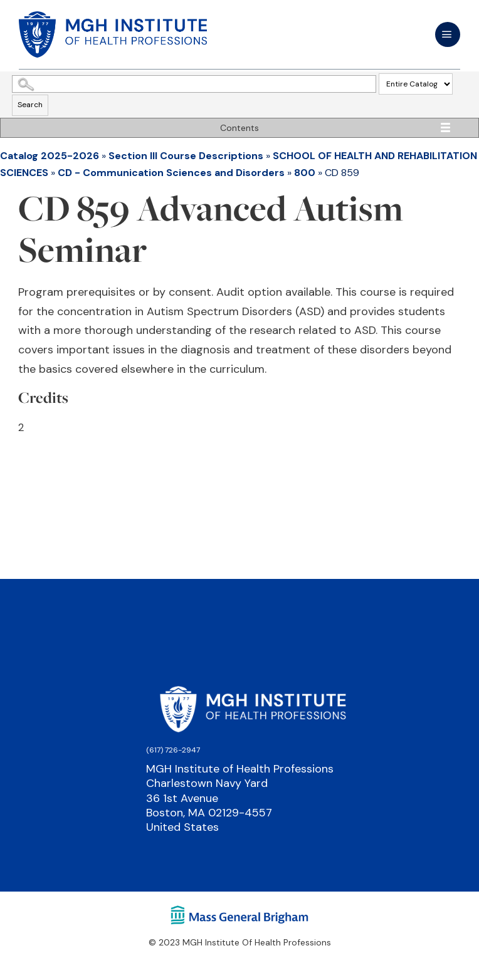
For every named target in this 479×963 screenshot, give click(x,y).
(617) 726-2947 (173, 750)
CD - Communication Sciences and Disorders (171, 172)
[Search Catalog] (194, 84)
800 (304, 172)
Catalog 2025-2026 (49, 155)
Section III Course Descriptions (185, 155)
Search (30, 105)
